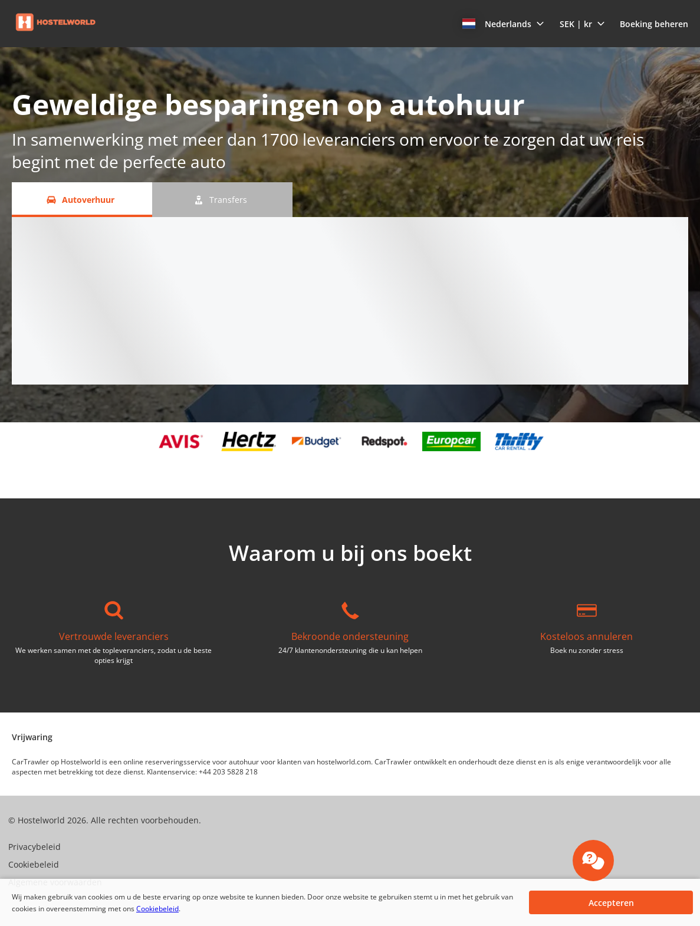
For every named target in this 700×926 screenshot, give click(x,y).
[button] (503, 23)
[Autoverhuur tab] (82, 199)
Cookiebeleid (157, 909)
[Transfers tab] (222, 199)
